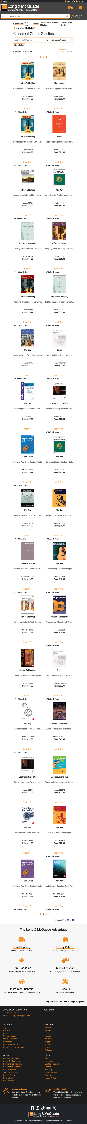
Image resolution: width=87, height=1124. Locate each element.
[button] (65, 6)
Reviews (48, 1075)
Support (48, 1041)
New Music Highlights (24, 28)
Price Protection (9, 1069)
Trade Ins (49, 1039)
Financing (49, 1044)
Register (6, 1030)
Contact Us (5, 1)
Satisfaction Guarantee (12, 1067)
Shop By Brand (51, 1072)
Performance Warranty (12, 1064)
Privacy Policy (9, 1075)
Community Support (11, 1058)
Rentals (48, 1030)
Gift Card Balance (10, 1044)
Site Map (48, 1069)
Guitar (35, 24)
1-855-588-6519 (10, 1013)
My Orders (7, 1041)
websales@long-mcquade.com (17, 1015)
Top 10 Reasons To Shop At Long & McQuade (66, 1001)
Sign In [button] (68, 1)
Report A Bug (50, 1078)
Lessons (48, 1033)
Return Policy (8, 1078)
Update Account (9, 1036)
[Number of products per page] (62, 51)
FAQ (46, 1058)
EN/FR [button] (82, 1)
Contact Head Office (53, 1064)
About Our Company (11, 1061)
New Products (50, 1027)
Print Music (27, 24)
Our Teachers (8, 1081)
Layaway (48, 1047)
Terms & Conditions (11, 1072)
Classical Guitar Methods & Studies (49, 24)
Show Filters (19, 45)
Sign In (6, 1027)
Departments (18, 24)
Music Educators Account (13, 1047)
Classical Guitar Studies (57, 40)
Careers (48, 1067)
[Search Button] (67, 16)
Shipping (48, 1050)
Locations (49, 1061)
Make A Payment (10, 1039)
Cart (5, 1033)
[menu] (80, 6)
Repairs (48, 1036)
